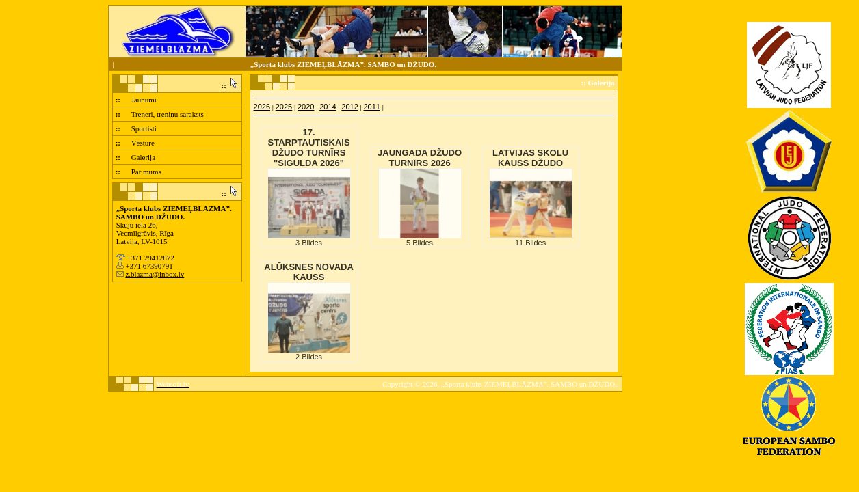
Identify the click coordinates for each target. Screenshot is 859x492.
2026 (262, 106)
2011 (372, 106)
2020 (306, 106)
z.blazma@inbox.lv (154, 274)
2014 (327, 106)
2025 (284, 106)
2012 (349, 106)
